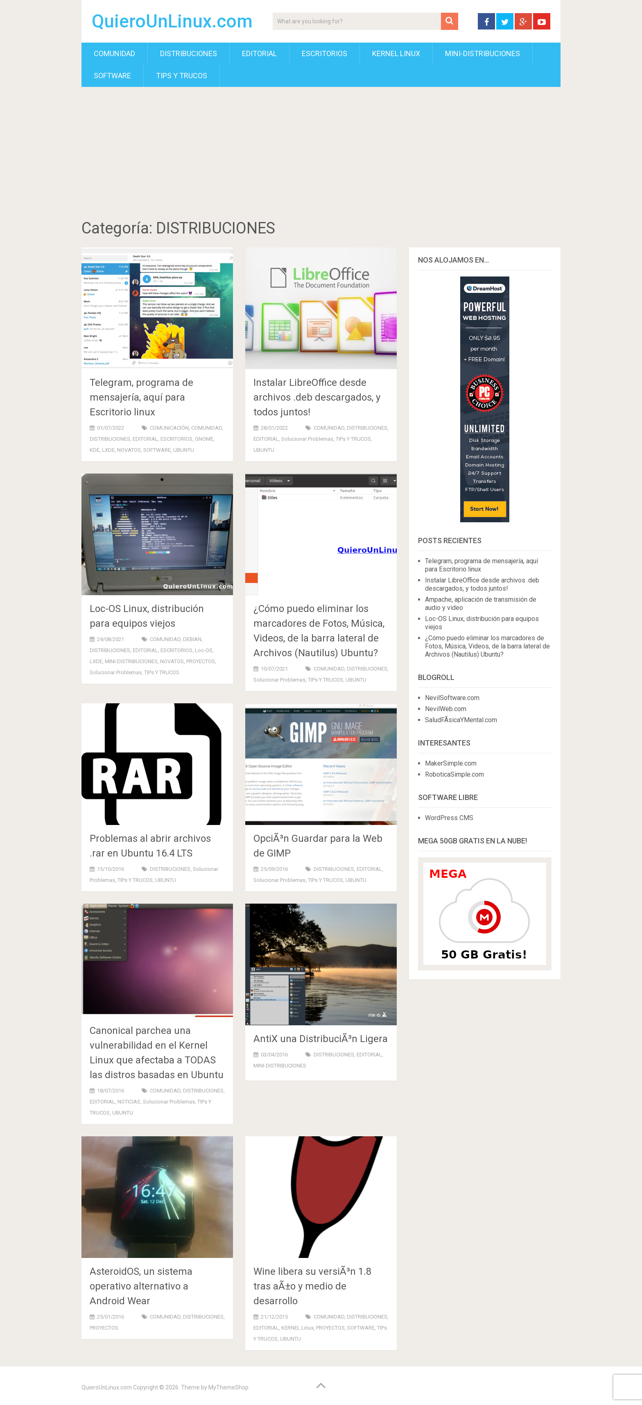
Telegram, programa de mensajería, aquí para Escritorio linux (141, 397)
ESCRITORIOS (324, 53)
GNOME (204, 439)
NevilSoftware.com (452, 698)
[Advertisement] (321, 154)
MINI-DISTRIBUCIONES (482, 53)
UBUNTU (183, 450)
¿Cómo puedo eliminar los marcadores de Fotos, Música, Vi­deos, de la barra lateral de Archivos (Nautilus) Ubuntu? (487, 646)
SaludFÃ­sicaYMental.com (461, 720)
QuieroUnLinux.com (172, 21)
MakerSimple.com (451, 763)
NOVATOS (129, 450)
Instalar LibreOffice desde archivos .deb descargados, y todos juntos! (316, 397)
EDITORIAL (259, 53)
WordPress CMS (449, 818)
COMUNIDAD (114, 53)
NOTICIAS (129, 1102)
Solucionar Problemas (307, 439)
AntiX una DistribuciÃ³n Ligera (320, 1039)
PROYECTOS (200, 661)
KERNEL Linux (396, 53)
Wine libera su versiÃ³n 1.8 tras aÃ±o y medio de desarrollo (312, 1286)
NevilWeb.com (445, 709)
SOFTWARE (112, 75)
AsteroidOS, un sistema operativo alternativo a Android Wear (141, 1286)
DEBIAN (192, 639)
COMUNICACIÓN (169, 428)
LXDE (108, 450)
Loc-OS (203, 650)
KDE (94, 450)
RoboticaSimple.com (454, 774)
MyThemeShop (228, 1387)
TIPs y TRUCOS (181, 75)
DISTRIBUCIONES (188, 53)
